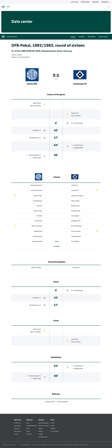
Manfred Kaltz (75, 206)
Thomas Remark (37, 236)
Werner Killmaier (34, 155)
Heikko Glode (37, 157)
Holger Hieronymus (77, 195)
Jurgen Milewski (76, 236)
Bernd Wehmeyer (76, 226)
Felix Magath (75, 215)
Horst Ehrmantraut (36, 190)
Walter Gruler (37, 103)
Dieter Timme (38, 210)
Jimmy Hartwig (78, 123)
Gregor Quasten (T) (36, 185)
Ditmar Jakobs (75, 201)
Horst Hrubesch (76, 115)
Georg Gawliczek (37, 241)
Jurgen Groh (75, 113)
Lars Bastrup (77, 145)
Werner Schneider (35, 105)
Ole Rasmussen (33, 137)
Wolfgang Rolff (78, 147)
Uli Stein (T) (74, 185)
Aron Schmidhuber (24, 57)
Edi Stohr (39, 206)
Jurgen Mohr (38, 220)
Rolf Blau (35, 130)
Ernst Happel (75, 241)
